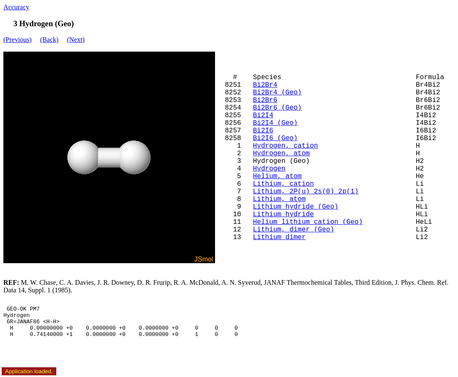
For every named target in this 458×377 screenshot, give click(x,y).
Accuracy (16, 7)
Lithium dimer (279, 237)
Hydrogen (269, 169)
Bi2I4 (263, 115)
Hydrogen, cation (285, 146)
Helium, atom (277, 176)
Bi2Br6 (265, 100)
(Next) (76, 39)
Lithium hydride (283, 214)
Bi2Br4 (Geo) (277, 92)
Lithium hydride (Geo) (295, 207)
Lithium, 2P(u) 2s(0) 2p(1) (306, 191)
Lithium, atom (279, 199)
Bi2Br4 (265, 85)
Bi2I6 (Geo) (275, 138)
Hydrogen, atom (281, 153)
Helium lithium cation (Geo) (307, 222)
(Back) (49, 39)
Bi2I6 (263, 131)
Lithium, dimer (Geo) (293, 230)
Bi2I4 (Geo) (275, 123)
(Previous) (17, 39)
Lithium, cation (283, 184)
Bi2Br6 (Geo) (277, 108)
